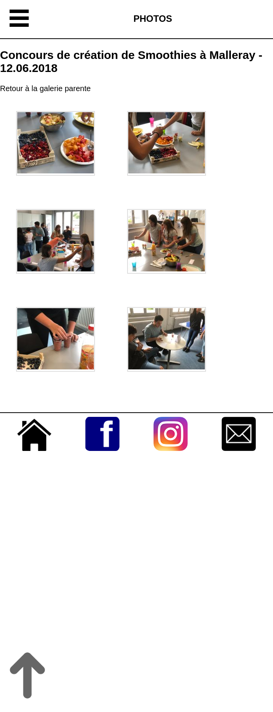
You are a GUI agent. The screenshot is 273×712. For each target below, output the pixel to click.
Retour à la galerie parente (45, 88)
